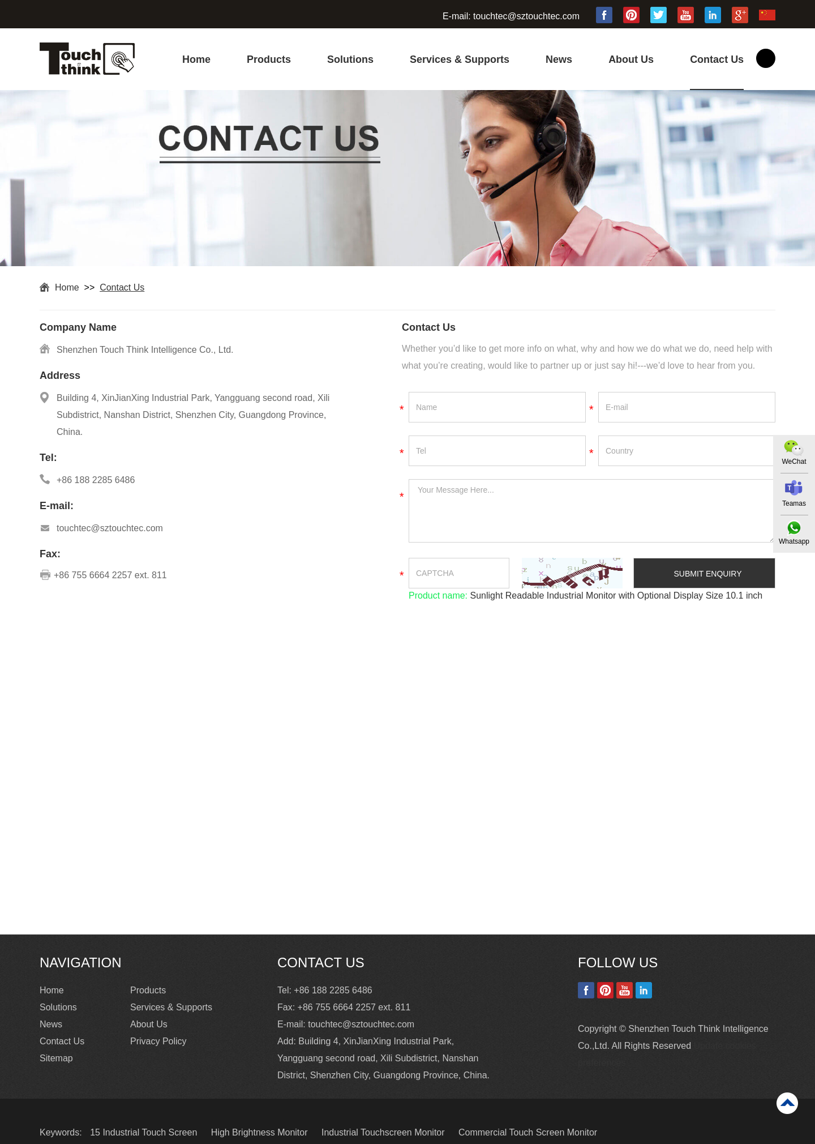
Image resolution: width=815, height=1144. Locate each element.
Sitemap (56, 1058)
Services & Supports (459, 59)
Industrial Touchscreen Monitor (384, 1132)
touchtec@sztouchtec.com (526, 16)
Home (196, 59)
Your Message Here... (592, 511)
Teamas (794, 503)
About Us (631, 59)
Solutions (350, 59)
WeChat (794, 462)
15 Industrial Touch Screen (145, 1132)
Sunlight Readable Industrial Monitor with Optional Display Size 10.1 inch (614, 595)
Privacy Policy (158, 1041)
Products (269, 59)
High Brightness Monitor (260, 1132)
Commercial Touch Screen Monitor (527, 1132)
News (559, 59)
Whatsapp (794, 541)
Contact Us (717, 59)
